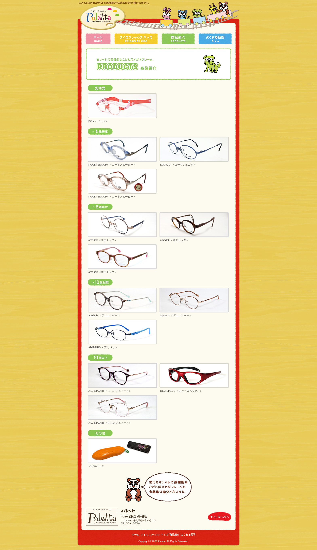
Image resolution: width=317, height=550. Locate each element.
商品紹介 (178, 38)
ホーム (98, 38)
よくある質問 (215, 38)
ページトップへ (219, 516)
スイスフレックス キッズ (136, 38)
